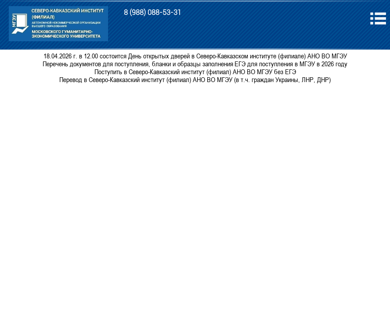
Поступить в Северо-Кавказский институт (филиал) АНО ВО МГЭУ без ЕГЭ (195, 71)
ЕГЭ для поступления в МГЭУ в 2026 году (291, 64)
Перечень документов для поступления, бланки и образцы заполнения (138, 64)
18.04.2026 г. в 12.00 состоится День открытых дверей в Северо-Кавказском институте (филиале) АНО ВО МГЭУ (195, 56)
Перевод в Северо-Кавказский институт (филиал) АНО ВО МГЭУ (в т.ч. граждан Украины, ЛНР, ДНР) (195, 79)
